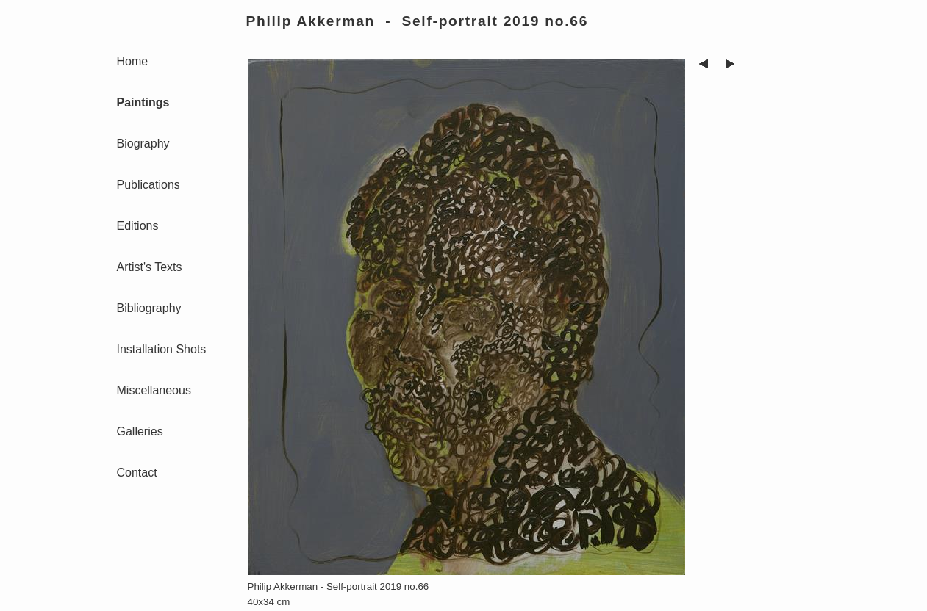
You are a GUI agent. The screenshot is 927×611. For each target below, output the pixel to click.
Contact (137, 472)
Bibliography (149, 308)
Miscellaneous (154, 390)
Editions (138, 226)
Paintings (143, 102)
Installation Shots (162, 349)
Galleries (140, 431)
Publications (148, 184)
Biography (143, 143)
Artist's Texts (149, 267)
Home (132, 61)
